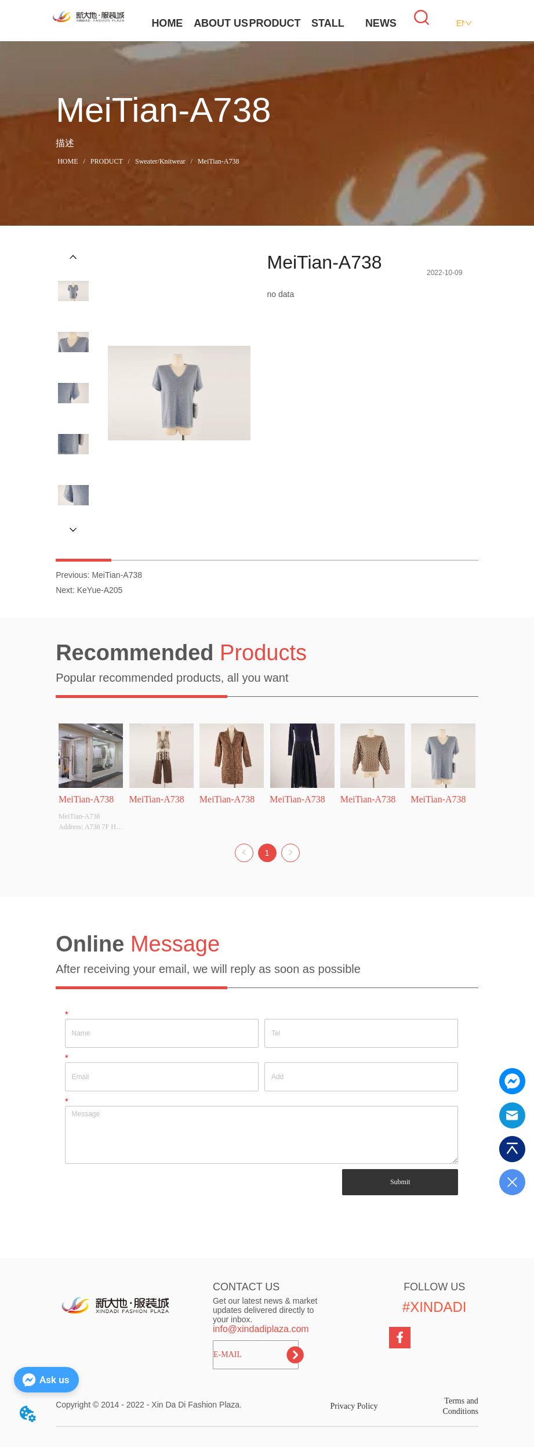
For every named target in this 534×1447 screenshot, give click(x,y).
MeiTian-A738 (217, 161)
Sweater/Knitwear (160, 161)
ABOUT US (221, 23)
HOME (167, 23)
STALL (327, 23)
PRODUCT (274, 23)
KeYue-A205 (100, 590)
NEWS (381, 23)
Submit (400, 1182)
